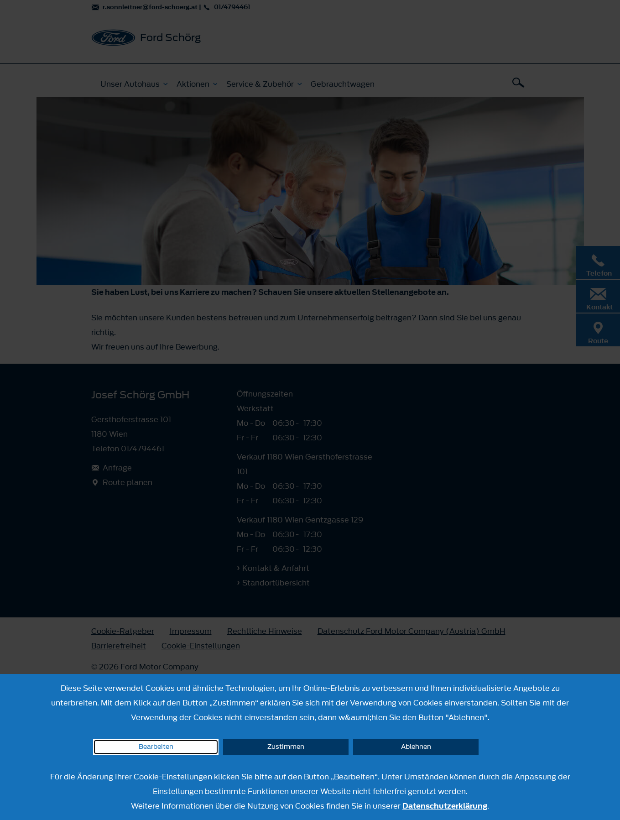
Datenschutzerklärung (444, 805)
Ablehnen (416, 747)
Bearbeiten (156, 747)
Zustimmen (285, 747)
